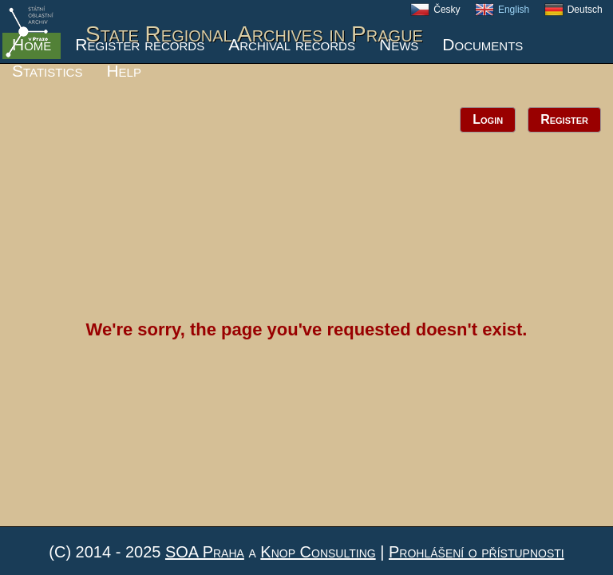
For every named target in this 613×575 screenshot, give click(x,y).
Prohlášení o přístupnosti (476, 552)
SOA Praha (204, 552)
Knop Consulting (317, 552)
